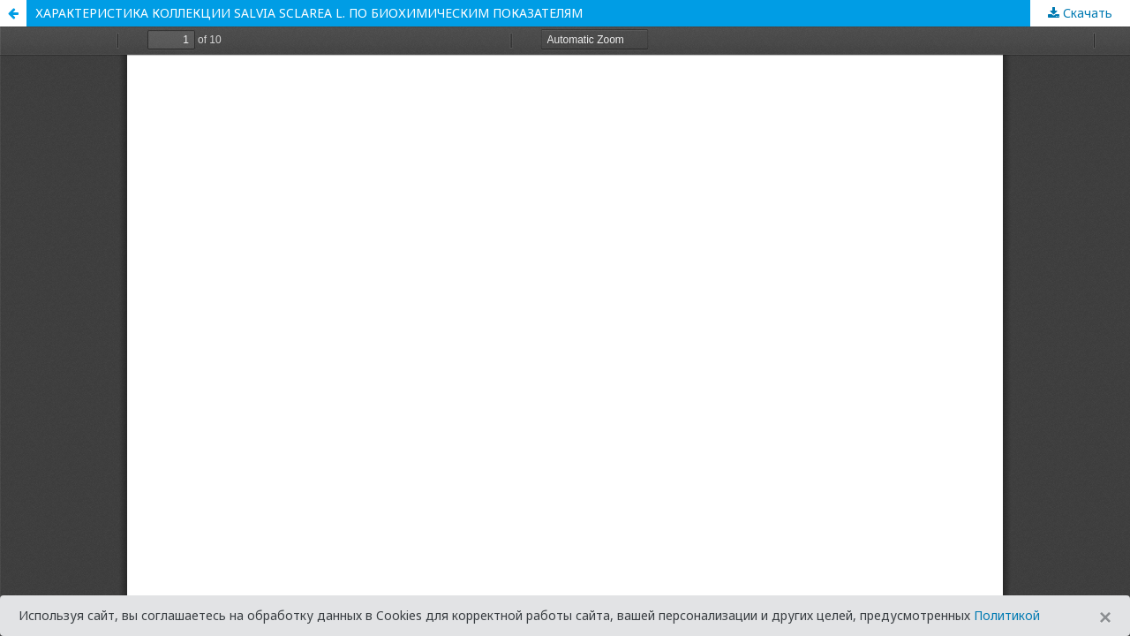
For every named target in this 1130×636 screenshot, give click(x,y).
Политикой (1007, 615)
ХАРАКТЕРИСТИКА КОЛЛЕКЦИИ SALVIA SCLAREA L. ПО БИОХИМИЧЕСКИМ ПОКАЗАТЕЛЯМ (309, 12)
